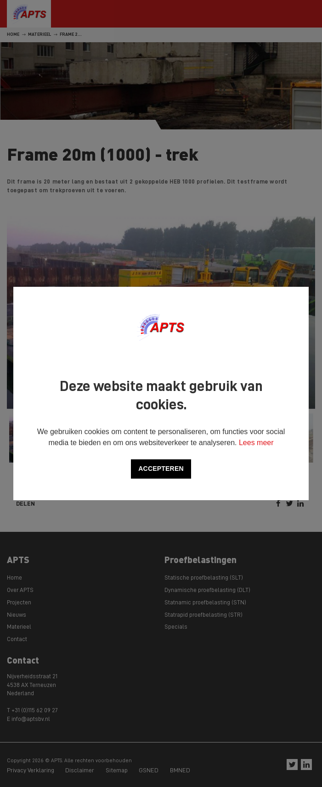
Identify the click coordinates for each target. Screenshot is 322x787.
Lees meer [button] (256, 443)
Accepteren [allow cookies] (160, 468)
